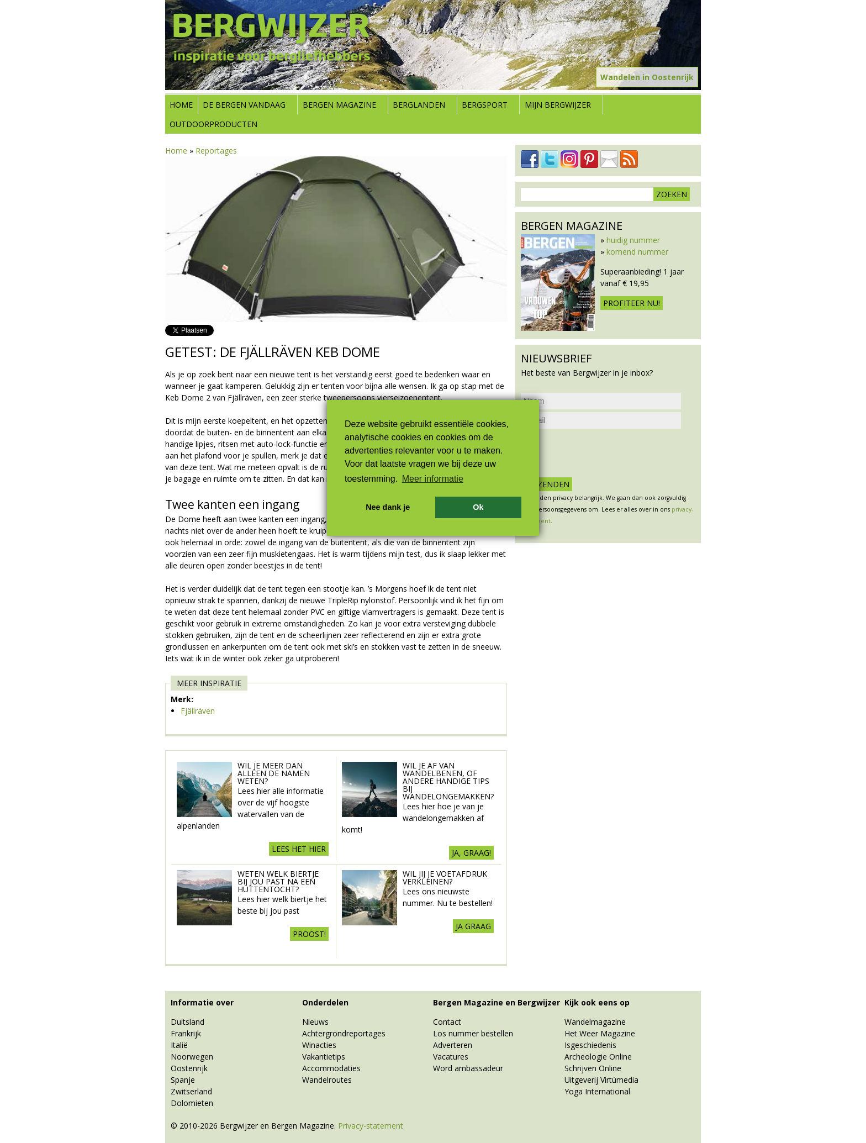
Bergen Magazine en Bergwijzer (496, 1002)
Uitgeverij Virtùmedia (601, 1079)
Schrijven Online (592, 1068)
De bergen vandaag (244, 104)
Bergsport (485, 104)
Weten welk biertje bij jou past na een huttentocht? (278, 881)
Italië (179, 1045)
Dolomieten (192, 1103)
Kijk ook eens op (597, 1002)
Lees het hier (299, 849)
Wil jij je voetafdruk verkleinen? (445, 877)
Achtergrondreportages (344, 1033)
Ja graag (473, 926)
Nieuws (315, 1021)
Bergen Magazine (339, 104)
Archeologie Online (598, 1056)
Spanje (183, 1079)
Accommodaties (331, 1068)
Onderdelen (325, 1002)
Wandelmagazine (595, 1021)
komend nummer (637, 251)
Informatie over (202, 1002)
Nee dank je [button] (388, 507)
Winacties (319, 1045)
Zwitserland (191, 1091)
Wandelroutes (327, 1079)
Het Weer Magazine (599, 1033)
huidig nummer (633, 240)
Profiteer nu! (631, 303)
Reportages (216, 150)
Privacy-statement (370, 1125)
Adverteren (452, 1045)
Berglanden (419, 104)
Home (181, 104)
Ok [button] (478, 507)
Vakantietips (323, 1056)
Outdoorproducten (213, 124)
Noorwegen (192, 1056)
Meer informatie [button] (432, 478)
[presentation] (605, 453)
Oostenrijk (189, 1068)
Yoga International (597, 1091)
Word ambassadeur (468, 1068)
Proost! (309, 934)
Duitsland (187, 1021)
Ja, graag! (471, 852)
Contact (447, 1021)
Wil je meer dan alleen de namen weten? (273, 773)
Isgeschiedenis (590, 1045)
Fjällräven (198, 710)
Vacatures (450, 1056)
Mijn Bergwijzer (558, 104)
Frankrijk (186, 1033)
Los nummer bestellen (473, 1033)
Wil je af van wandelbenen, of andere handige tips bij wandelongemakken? (448, 781)
